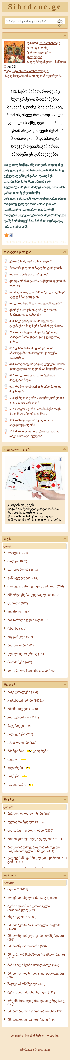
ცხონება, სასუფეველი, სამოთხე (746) (35, 586)
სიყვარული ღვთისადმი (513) (29, 620)
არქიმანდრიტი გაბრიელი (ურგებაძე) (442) (36, 1002)
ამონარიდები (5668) (22, 709)
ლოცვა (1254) (17, 553)
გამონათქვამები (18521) (25, 700)
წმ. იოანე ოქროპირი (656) (27, 946)
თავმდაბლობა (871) (22, 569)
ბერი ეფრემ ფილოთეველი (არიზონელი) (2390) (28, 908)
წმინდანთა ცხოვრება (27, 751)
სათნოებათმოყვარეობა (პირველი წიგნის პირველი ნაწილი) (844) (34, 849)
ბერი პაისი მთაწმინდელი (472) (31, 992)
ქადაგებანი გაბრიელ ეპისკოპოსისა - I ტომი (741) (37, 860)
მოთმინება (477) (19, 662)
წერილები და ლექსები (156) (29, 813)
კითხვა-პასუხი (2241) (23, 717)
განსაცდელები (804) (22, 578)
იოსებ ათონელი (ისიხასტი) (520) (32, 898)
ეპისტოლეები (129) (21, 742)
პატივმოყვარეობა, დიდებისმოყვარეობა (33, 75)
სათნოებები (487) (20, 645)
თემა (35, 539)
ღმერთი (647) (17, 603)
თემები (16, 759)
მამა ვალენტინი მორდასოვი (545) (33, 965)
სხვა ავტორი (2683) (21, 917)
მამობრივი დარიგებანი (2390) (30, 830)
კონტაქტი (52, 1035)
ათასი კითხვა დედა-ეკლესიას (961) (34, 839)
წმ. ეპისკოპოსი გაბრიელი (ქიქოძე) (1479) (34, 927)
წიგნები (17, 776)
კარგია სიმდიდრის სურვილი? (30, 261)
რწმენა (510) (16, 628)
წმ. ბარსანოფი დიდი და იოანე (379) (34, 1011)
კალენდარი (20, 784)
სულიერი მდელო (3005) (25, 822)
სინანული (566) (18, 611)
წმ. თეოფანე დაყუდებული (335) (31, 1019)
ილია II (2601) (17, 889)
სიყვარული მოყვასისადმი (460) (31, 670)
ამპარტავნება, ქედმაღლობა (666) (33, 595)
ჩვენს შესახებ (34, 1035)
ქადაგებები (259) (20, 734)
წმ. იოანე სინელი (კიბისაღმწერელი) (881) (35, 937)
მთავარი (35, 685)
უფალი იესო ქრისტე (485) (27, 654)
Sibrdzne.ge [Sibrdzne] (35, 6)
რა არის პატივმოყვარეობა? (29, 274)
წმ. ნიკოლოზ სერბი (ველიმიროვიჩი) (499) (35, 975)
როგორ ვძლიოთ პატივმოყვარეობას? (36, 267)
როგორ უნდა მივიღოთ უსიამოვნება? (35, 303)
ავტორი (35, 875)
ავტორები (19, 768)
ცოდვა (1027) (17, 561)
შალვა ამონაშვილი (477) (26, 984)
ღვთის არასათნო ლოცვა (30, 71)
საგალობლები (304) (22, 692)
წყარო (35, 800)
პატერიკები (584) (20, 726)
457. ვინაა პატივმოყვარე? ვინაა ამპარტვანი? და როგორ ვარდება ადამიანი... (33, 353)
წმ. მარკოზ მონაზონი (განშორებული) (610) (36, 956)
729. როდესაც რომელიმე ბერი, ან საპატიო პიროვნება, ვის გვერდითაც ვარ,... (34, 337)
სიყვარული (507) (20, 637)
